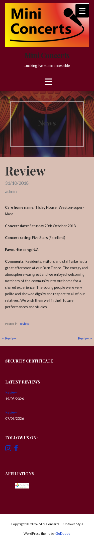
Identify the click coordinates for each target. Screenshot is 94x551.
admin (11, 191)
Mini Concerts (47, 55)
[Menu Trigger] (82, 11)
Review (24, 324)
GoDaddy (62, 533)
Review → (85, 338)
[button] (48, 81)
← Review (8, 338)
